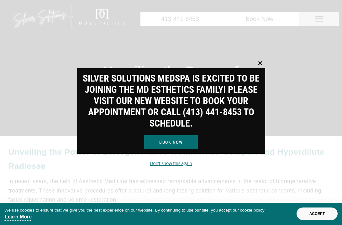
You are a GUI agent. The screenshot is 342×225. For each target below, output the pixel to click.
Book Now (171, 142)
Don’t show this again (171, 163)
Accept (317, 214)
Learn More (18, 216)
